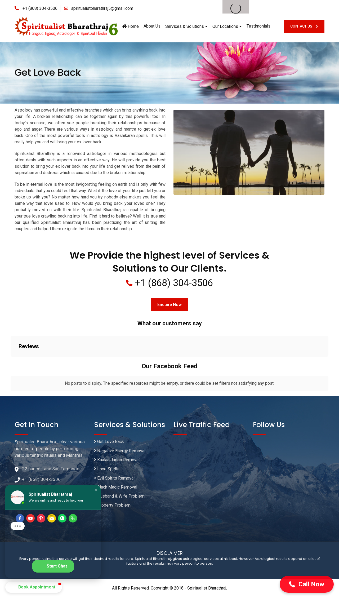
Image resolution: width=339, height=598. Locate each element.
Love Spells (107, 470)
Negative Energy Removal (121, 451)
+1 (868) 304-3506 (40, 8)
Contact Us (304, 26)
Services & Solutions (186, 26)
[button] (307, 584)
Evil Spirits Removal (115, 479)
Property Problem (113, 508)
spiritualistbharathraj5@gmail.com (102, 8)
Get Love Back (110, 442)
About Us (152, 26)
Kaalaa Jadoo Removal (118, 461)
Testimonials (258, 26)
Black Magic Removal (117, 489)
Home (130, 26)
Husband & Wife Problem (120, 498)
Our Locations (227, 26)
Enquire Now (169, 304)
